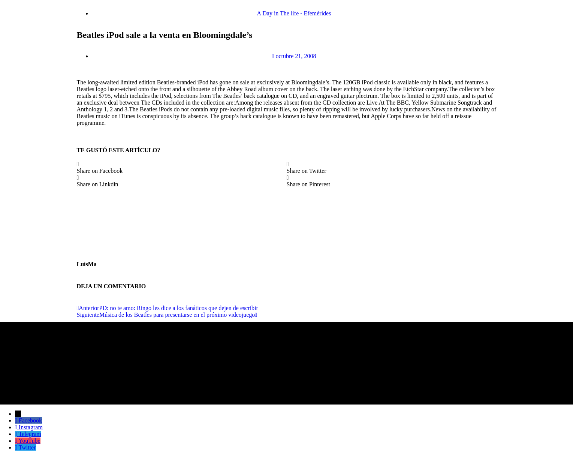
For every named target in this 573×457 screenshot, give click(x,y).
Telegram (30, 434)
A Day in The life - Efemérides (294, 13)
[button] (182, 167)
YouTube (29, 441)
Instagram (31, 427)
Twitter (27, 447)
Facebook (30, 420)
